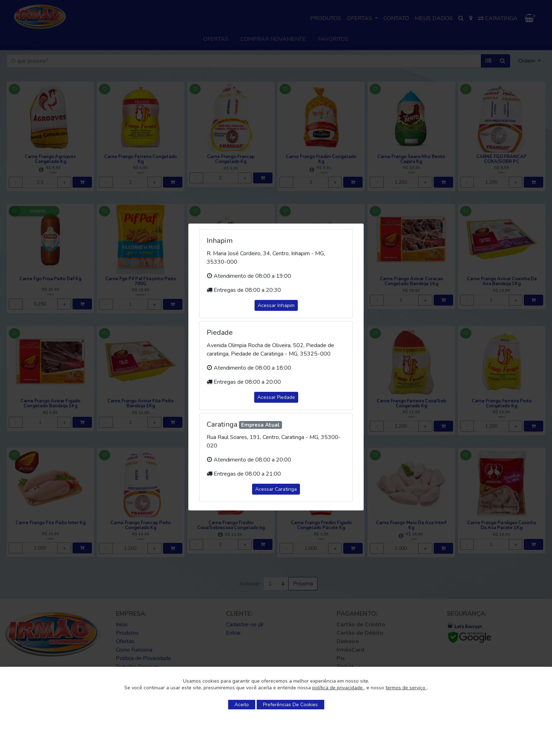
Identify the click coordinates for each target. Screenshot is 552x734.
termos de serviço (406, 687)
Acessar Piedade (276, 397)
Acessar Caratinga (276, 489)
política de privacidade (338, 687)
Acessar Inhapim (276, 305)
